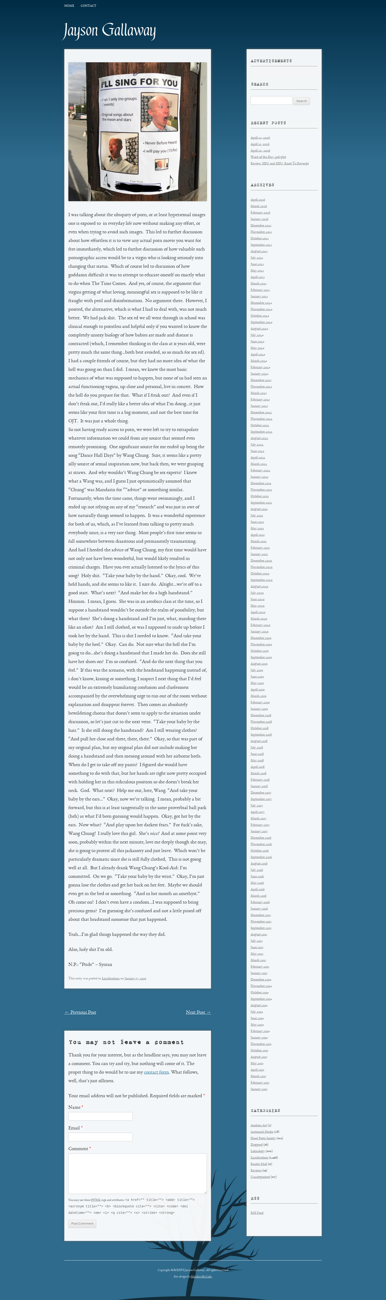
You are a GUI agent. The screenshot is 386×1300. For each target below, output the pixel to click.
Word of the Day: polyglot (268, 157)
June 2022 (257, 451)
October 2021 (260, 496)
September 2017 (261, 799)
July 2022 (257, 445)
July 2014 (257, 1012)
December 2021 (261, 483)
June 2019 (257, 677)
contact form (156, 1072)
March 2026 (259, 206)
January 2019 (259, 709)
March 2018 (258, 773)
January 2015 (259, 973)
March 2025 (259, 283)
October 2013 (259, 1050)
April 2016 (258, 889)
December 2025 (261, 225)
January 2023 (259, 406)
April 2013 (257, 1070)
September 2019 (261, 657)
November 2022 (261, 419)
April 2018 (258, 767)
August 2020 (259, 586)
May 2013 (257, 1063)
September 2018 (261, 735)
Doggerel (257, 1145)
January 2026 (259, 219)
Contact (88, 6)
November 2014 (261, 986)
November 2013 (261, 1044)
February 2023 (260, 399)
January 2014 (259, 1038)
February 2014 (260, 1031)
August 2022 (259, 438)
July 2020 (257, 593)
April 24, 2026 (260, 138)
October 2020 (260, 573)
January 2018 (259, 786)
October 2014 (260, 992)
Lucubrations (111, 978)
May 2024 (257, 348)
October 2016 (260, 851)
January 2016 (259, 909)
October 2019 (260, 651)
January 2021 (259, 554)
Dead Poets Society (263, 1138)
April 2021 (258, 535)
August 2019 (259, 664)
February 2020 (260, 625)
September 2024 (261, 322)
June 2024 (257, 341)
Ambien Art (259, 1125)
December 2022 (261, 412)
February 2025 (260, 290)
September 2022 (261, 432)
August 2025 (259, 251)
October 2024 (260, 316)
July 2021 (257, 515)
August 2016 (259, 864)
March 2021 (258, 541)
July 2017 (257, 805)
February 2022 (260, 470)
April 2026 (258, 200)
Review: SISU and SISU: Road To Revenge (280, 163)
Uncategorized (260, 1177)
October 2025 (260, 238)
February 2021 (260, 548)
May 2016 (257, 883)
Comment (79, 1149)
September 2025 (261, 245)
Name (75, 1107)
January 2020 (260, 631)
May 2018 (257, 760)
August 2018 (259, 741)
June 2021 (257, 522)
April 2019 (258, 689)
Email (75, 1128)
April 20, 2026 (260, 151)
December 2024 (261, 303)
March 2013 (258, 1076)
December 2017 (261, 793)
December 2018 (261, 715)
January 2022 (259, 477)
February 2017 (260, 825)
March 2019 (258, 696)
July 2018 (257, 747)
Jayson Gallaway (110, 30)
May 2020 (258, 606)
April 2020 (258, 612)
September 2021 (261, 503)
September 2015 (261, 928)
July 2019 (257, 670)
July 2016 (257, 870)
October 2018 (260, 728)
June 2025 (257, 264)
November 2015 (261, 922)
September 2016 (261, 857)
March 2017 (258, 818)
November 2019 (261, 644)
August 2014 (259, 1005)
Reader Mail (259, 1164)
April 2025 (258, 277)
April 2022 (258, 457)
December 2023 (261, 380)
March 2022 (259, 464)
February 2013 (260, 1083)
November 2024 (261, 309)
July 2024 (257, 335)
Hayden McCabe (201, 1277)
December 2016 (261, 838)
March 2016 (258, 896)
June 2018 (257, 754)
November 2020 (262, 567)
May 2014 (257, 1025)
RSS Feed (257, 1213)
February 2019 (260, 702)
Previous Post (80, 1012)
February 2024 (260, 367)
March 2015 (258, 960)
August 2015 (259, 934)
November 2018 (261, 722)
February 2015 (260, 967)
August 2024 (259, 329)
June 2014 (257, 1018)
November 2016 (261, 844)
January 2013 (259, 1089)
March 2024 (259, 361)
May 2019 (257, 683)
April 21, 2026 (260, 144)
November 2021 (261, 490)
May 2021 (257, 528)
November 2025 (261, 232)
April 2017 (258, 812)
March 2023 (259, 393)
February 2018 (260, 780)
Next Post (198, 1012)
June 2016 (257, 876)
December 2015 (261, 915)
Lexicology (258, 1151)
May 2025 (257, 271)
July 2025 (257, 258)
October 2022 (260, 425)
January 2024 (259, 374)
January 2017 (259, 831)
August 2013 (259, 1057)
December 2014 (261, 980)
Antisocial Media (262, 1132)
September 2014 (261, 999)
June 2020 (258, 599)
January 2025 (259, 296)
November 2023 (261, 387)
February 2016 (260, 902)
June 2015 (257, 947)
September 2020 (262, 580)
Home (69, 6)
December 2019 (261, 638)
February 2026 (260, 213)
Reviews (256, 1170)
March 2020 (259, 619)
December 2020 (261, 561)
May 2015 (257, 954)
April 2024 (258, 354)
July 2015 (257, 941)
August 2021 (259, 509)
